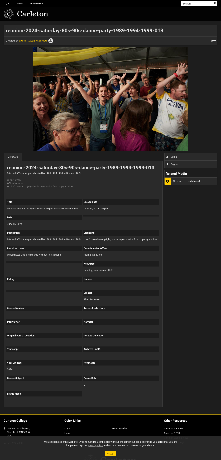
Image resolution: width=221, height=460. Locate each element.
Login (171, 156)
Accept (110, 453)
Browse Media (36, 3)
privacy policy (95, 445)
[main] (110, 218)
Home (19, 3)
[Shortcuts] (214, 40)
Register (173, 164)
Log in (6, 3)
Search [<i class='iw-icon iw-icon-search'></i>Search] (215, 3)
